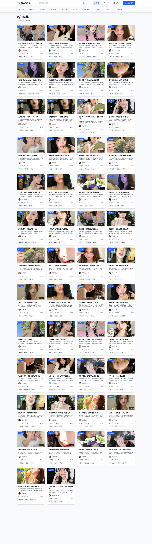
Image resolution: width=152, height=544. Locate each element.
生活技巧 (108, 9)
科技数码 (64, 9)
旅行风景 (54, 9)
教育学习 (97, 9)
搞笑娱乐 (32, 9)
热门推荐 (21, 9)
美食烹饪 (43, 9)
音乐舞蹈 (75, 9)
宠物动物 (119, 9)
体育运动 (86, 9)
